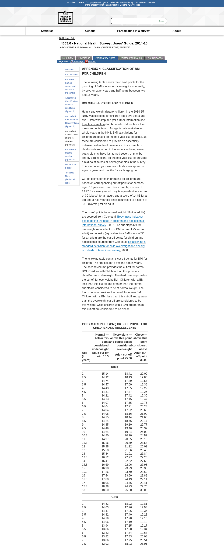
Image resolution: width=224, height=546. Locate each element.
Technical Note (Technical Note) (70, 178)
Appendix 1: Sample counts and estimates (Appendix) (70, 86)
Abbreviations (71, 74)
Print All (90, 61)
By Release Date (67, 38)
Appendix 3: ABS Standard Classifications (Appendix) (72, 121)
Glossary (69, 69)
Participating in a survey (133, 30)
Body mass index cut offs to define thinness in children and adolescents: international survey (113, 221)
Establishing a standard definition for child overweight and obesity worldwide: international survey (114, 246)
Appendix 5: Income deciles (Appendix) (70, 154)
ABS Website (134, 5)
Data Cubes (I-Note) (70, 166)
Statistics (47, 30)
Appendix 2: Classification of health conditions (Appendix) (71, 105)
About (177, 30)
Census (90, 30)
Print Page (77, 61)
